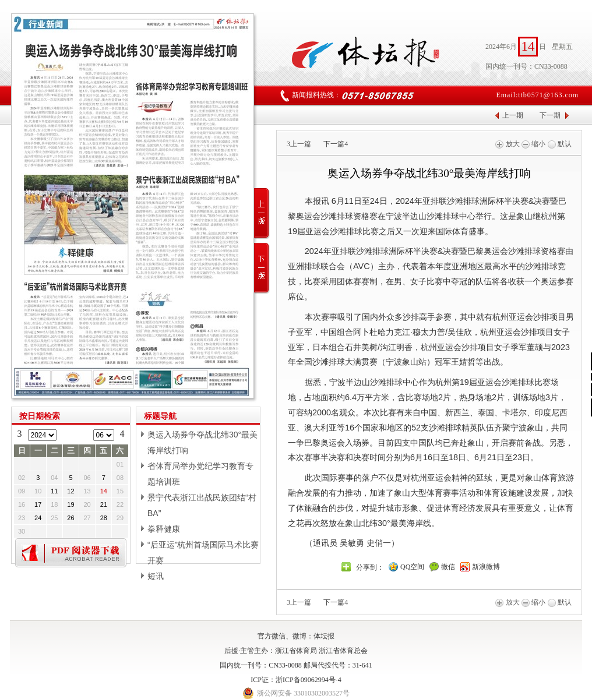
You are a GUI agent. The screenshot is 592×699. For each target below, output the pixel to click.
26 (70, 517)
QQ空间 (412, 567)
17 (37, 504)
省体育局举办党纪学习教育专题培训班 (200, 473)
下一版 (262, 268)
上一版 (262, 213)
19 (70, 504)
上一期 (512, 115)
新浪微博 (486, 567)
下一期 (550, 115)
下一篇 (335, 144)
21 (103, 504)
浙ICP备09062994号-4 (308, 680)
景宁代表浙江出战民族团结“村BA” (201, 505)
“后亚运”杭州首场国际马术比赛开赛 (203, 552)
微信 (448, 567)
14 (103, 491)
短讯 (155, 576)
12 (70, 491)
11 (54, 491)
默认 (560, 144)
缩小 (533, 144)
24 (37, 517)
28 (103, 517)
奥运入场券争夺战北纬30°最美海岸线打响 (202, 442)
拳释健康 (163, 529)
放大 (507, 144)
